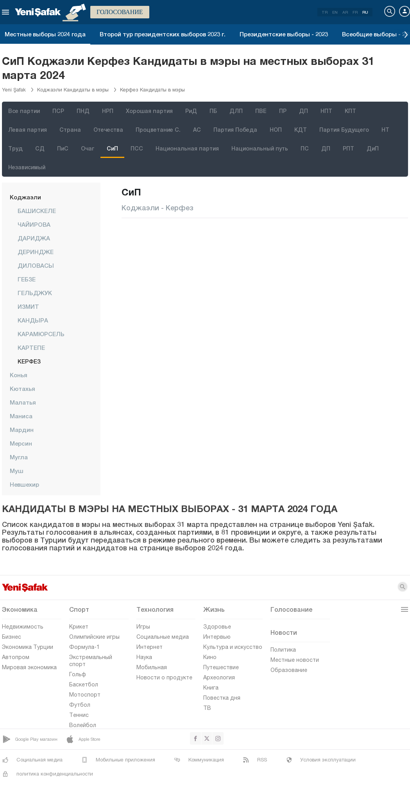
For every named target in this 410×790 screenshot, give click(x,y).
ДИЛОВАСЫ (36, 265)
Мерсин (21, 443)
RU (365, 12)
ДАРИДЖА (34, 238)
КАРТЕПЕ (31, 347)
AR (345, 12)
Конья (18, 374)
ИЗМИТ (28, 306)
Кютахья (22, 388)
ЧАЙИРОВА (34, 224)
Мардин (22, 429)
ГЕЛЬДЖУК (35, 292)
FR (355, 12)
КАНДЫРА (33, 320)
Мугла (19, 456)
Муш (16, 470)
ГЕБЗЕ (27, 279)
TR (325, 12)
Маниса (21, 415)
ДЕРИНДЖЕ (36, 251)
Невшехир (24, 484)
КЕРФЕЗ (29, 361)
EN (335, 12)
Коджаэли (25, 197)
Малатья (23, 402)
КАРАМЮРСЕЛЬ (41, 333)
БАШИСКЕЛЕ (37, 210)
